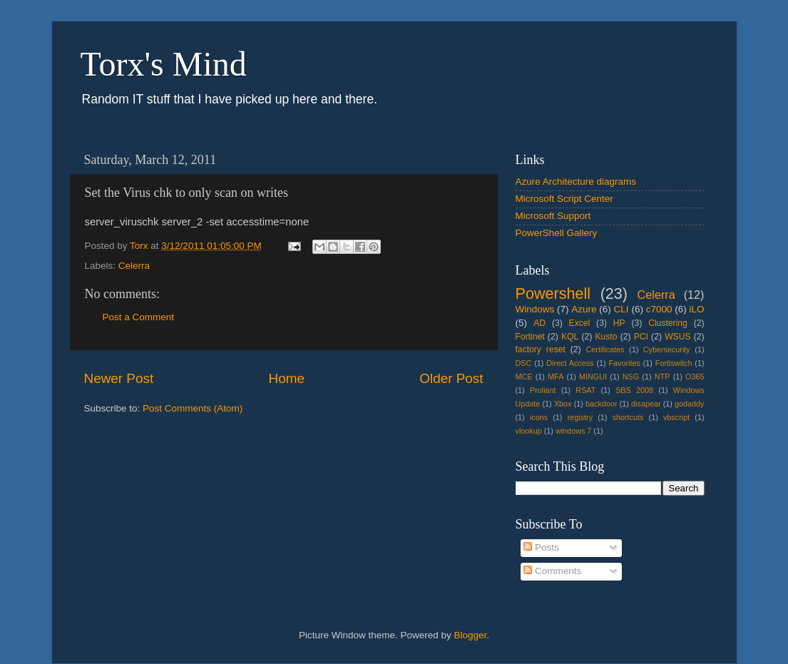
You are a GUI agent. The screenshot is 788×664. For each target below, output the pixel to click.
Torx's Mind (164, 64)
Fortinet (530, 337)
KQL (569, 337)
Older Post (451, 378)
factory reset (541, 349)
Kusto (606, 337)
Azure (583, 309)
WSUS (677, 337)
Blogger (470, 635)
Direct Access (569, 363)
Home (287, 378)
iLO (696, 309)
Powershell (553, 293)
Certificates (604, 349)
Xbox (563, 403)
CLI (621, 309)
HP (619, 323)
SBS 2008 (634, 390)
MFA (555, 376)
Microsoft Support (553, 215)
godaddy (689, 403)
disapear (645, 403)
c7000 (659, 309)
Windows (535, 309)
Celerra (134, 265)
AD (539, 323)
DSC (524, 363)
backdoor (601, 403)
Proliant (543, 390)
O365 (694, 376)
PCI (641, 337)
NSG (631, 376)
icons (539, 417)
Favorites (624, 363)
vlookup (529, 431)
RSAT (585, 390)
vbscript (676, 417)
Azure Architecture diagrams (576, 181)
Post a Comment (139, 317)
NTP (662, 376)
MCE (524, 376)
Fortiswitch (673, 363)
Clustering (667, 323)
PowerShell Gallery (557, 233)
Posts (541, 547)
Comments (552, 571)
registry (580, 417)
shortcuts (628, 417)
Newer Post (119, 378)
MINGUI (593, 376)
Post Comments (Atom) (192, 408)
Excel (579, 323)
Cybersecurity (666, 349)
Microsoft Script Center (564, 198)
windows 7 (573, 431)
